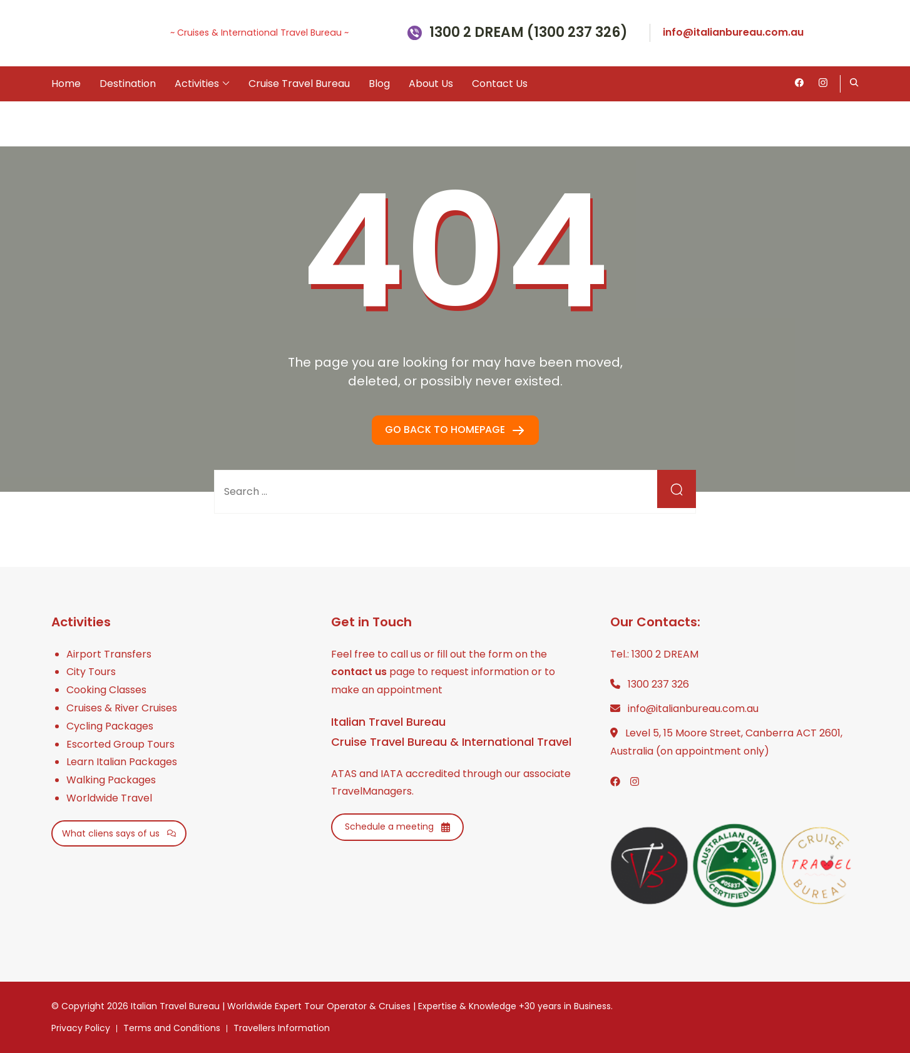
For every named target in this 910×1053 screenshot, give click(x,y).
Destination (128, 83)
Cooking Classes (106, 690)
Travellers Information (281, 1028)
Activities (197, 83)
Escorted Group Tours (120, 744)
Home (66, 83)
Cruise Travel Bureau (299, 83)
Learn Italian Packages (121, 762)
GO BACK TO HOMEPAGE (446, 429)
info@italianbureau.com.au (733, 32)
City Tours (91, 671)
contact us (359, 671)
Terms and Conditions (171, 1028)
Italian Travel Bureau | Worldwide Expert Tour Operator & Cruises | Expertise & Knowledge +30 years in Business (371, 1006)
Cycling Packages (109, 726)
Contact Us (500, 83)
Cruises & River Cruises (121, 708)
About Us (431, 83)
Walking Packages (111, 780)
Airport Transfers (108, 654)
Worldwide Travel (109, 798)
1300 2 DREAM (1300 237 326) (528, 33)
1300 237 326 (658, 684)
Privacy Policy (80, 1028)
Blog (379, 83)
